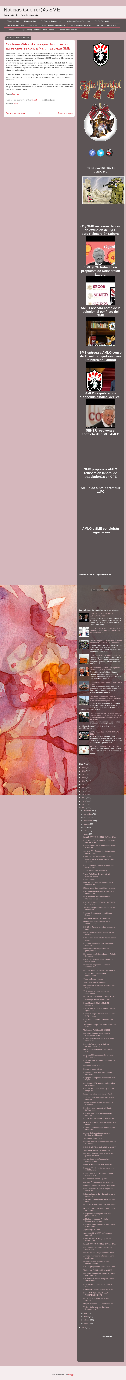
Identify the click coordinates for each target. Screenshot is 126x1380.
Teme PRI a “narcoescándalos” (95, 982)
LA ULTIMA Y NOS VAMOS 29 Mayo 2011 (99, 1119)
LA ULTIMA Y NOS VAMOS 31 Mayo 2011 (99, 837)
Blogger (71, 1375)
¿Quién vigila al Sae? (91, 1230)
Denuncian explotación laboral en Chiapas (99, 1205)
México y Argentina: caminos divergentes (99, 970)
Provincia (15, 94)
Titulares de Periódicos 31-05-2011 (96, 918)
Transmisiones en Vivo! (68, 30)
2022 (84, 771)
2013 (84, 801)
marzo (86, 1317)
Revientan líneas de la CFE (93, 1066)
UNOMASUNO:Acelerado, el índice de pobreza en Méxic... (98, 1155)
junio (86, 831)
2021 (84, 774)
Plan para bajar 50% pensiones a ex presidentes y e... (97, 1215)
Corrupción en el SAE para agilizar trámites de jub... (96, 1160)
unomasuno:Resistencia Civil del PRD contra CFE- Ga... (97, 923)
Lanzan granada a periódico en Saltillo (98, 1094)
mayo (86, 834)
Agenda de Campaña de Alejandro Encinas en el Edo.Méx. (96, 1134)
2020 (84, 778)
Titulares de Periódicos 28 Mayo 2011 (97, 1270)
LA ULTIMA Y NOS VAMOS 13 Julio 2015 (106, 655)
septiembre (88, 821)
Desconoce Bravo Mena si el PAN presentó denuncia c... (96, 1262)
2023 (84, 768)
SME (16, 103)
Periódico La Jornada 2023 (51, 21)
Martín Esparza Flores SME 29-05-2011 (98, 1164)
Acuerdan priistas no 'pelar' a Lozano (97, 1000)
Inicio (41, 113)
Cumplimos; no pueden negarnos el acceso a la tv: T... (96, 966)
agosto (86, 824)
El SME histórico (89, 879)
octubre (87, 817)
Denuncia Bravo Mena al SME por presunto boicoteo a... (96, 1045)
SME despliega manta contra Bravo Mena (99, 1267)
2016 (84, 791)
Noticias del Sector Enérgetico (78, 21)
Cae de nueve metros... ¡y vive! (95, 1179)
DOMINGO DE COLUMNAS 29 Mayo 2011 (99, 1147)
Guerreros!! (11, 30)
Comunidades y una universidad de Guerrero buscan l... (96, 898)
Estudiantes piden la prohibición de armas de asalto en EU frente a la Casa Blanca (106, 642)
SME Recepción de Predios (80, 25)
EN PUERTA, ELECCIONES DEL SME (98, 1290)
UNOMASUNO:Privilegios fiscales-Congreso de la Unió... (96, 1034)
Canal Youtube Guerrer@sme (53, 25)
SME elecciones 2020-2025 (106, 25)
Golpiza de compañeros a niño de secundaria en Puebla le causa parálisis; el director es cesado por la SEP (105, 699)
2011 (84, 808)
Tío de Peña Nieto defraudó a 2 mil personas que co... (96, 875)
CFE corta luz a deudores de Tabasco (97, 856)
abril (85, 1313)
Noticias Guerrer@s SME (32, 10)
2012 (84, 804)
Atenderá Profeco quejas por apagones (98, 1182)
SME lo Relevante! (102, 21)
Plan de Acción (30, 21)
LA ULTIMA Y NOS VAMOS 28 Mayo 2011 (99, 1244)
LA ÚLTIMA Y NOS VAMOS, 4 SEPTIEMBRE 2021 (101, 615)
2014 (84, 798)
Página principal (13, 21)
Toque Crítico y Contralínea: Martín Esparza (37, 30)
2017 (84, 788)
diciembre (88, 811)
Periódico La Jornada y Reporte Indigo (104, 746)
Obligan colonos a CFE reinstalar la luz (98, 1304)
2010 (84, 1328)
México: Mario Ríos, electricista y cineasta (99, 888)
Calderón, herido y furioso (93, 979)
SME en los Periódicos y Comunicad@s (22, 25)
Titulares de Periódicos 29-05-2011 (96, 1150)
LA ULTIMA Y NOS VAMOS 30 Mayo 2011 (99, 996)
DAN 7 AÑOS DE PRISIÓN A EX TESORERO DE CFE (95, 1294)
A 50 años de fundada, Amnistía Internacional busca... (95, 1220)
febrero (87, 1320)
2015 (84, 794)
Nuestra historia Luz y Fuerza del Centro (98, 1253)
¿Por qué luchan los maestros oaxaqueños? (94, 975)
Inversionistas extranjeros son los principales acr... (96, 950)
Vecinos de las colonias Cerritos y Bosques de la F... (96, 1308)
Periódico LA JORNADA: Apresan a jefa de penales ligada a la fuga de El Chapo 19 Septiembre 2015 (105, 630)
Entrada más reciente (15, 113)
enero (86, 1323)
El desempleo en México (92, 1069)
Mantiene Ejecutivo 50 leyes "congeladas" (99, 1185)
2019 (84, 781)
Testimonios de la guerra (92, 1138)
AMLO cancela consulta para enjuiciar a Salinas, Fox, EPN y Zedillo (105, 669)
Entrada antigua (65, 113)
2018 (84, 784)
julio (85, 827)
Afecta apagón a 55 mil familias (95, 871)
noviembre (88, 814)
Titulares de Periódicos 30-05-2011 (96, 1030)
